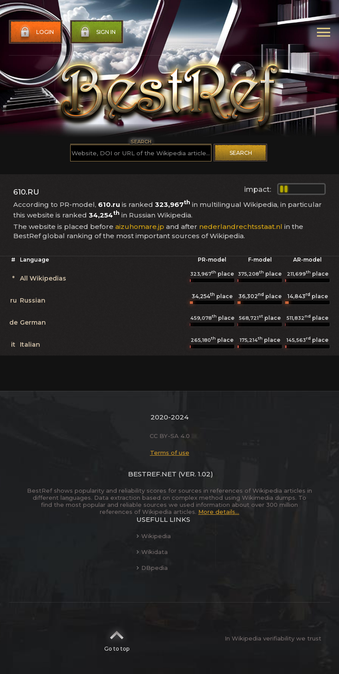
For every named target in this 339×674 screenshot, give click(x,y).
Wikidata (152, 551)
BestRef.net (152, 474)
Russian (32, 300)
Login (36, 32)
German (33, 322)
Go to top (117, 638)
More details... (218, 511)
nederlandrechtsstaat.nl (240, 226)
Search (241, 153)
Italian (30, 344)
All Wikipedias (43, 278)
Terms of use (169, 452)
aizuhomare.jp (139, 226)
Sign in (97, 32)
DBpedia (152, 567)
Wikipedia (153, 535)
